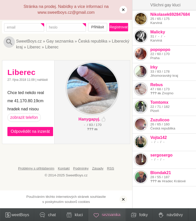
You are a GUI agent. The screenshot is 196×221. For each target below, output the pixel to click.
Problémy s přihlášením (36, 168)
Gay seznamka (60, 41)
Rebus (156, 85)
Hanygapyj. (89, 119)
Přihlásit (97, 27)
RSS (110, 168)
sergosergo (161, 155)
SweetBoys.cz (29, 41)
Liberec (34, 47)
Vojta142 (158, 137)
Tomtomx (159, 102)
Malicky (157, 32)
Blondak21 (160, 173)
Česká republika (92, 41)
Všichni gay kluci (165, 5)
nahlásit (42, 80)
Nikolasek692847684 (170, 14)
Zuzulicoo (159, 120)
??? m (155, 93)
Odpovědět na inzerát (30, 131)
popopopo (160, 49)
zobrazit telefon (24, 117)
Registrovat (118, 27)
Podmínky (81, 168)
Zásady (98, 168)
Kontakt (64, 168)
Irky (153, 67)
